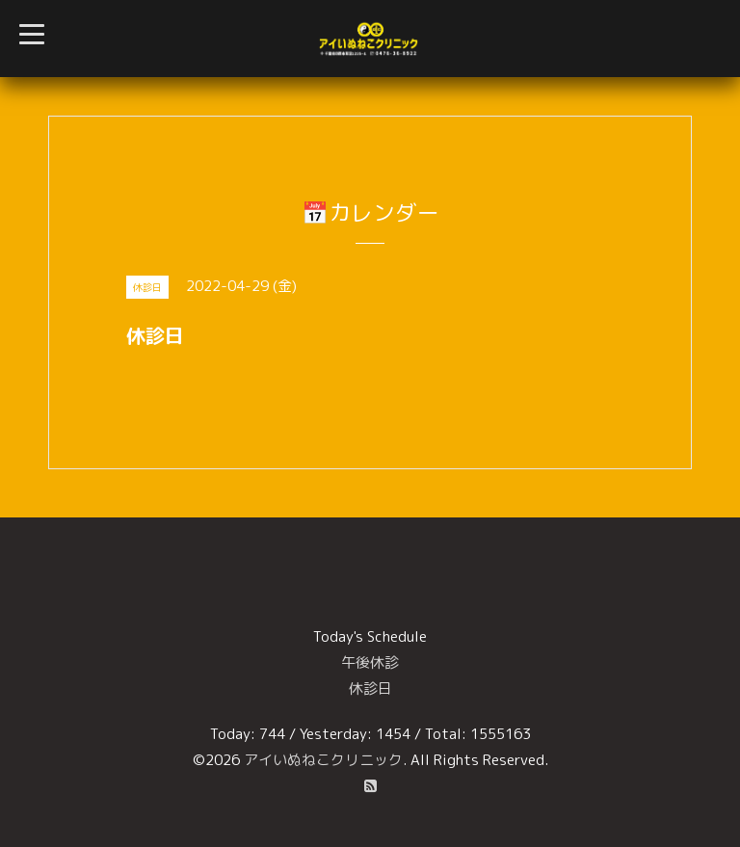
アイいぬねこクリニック (323, 760)
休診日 (370, 688)
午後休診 (370, 662)
